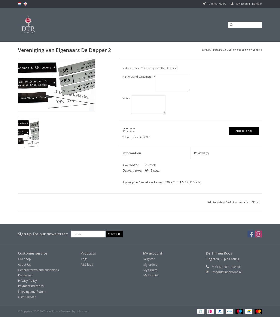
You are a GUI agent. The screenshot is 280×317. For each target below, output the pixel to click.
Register (149, 259)
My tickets (150, 270)
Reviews (201, 153)
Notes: (126, 98)
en (25, 4)
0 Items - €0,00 (215, 4)
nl (19, 4)
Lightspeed (82, 311)
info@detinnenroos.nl (226, 272)
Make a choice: (132, 68)
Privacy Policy (27, 280)
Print (256, 202)
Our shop (24, 259)
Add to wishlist (216, 202)
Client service (27, 297)
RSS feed (87, 264)
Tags (84, 259)
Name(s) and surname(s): (138, 77)
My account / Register (246, 4)
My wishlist (150, 275)
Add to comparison (239, 202)
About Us (24, 264)
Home (206, 50)
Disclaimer (25, 275)
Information (131, 153)
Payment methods (31, 286)
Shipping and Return (32, 291)
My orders (150, 264)
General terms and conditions (38, 270)
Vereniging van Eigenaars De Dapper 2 (237, 50)
